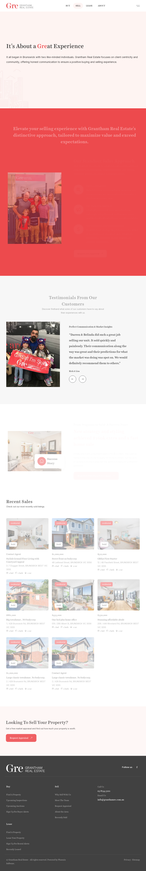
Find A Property (13, 794)
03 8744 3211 (104, 791)
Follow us (127, 767)
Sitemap (136, 860)
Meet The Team (62, 800)
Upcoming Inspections (16, 800)
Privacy (127, 860)
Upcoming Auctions (15, 806)
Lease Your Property (15, 838)
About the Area (61, 812)
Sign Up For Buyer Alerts (17, 812)
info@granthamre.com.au (111, 799)
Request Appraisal (63, 806)
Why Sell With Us (63, 794)
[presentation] (72, 379)
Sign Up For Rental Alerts (17, 843)
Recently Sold (61, 817)
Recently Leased (13, 849)
